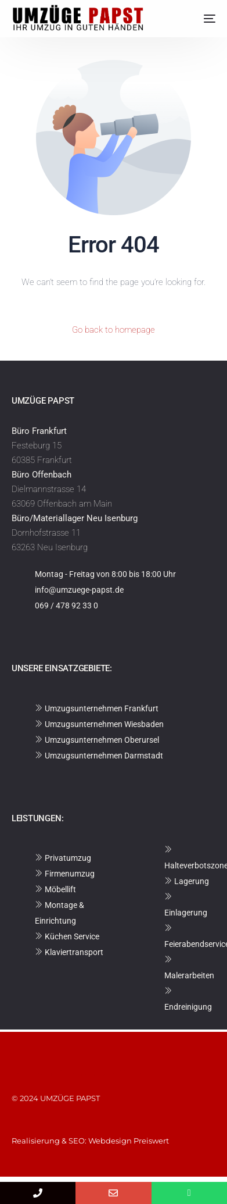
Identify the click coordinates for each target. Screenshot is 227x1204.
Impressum (35, 1073)
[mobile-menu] (200, 18)
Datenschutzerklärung (102, 1073)
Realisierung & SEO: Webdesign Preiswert (90, 1140)
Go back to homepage (113, 330)
